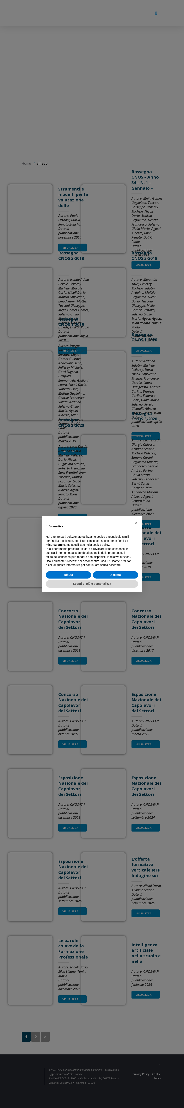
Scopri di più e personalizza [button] (92, 583)
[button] (136, 523)
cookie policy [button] (101, 544)
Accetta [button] (115, 574)
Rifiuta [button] (68, 574)
